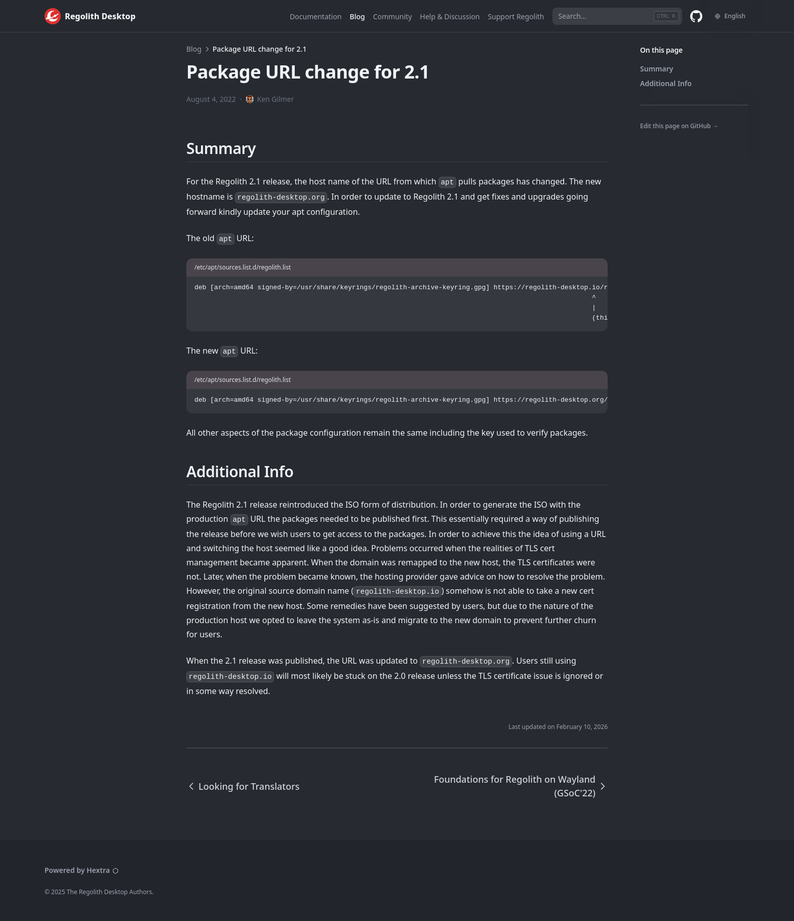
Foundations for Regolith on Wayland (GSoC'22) (521, 786)
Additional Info (666, 83)
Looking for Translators (243, 786)
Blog (194, 49)
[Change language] (729, 16)
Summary (656, 68)
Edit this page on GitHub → (679, 126)
